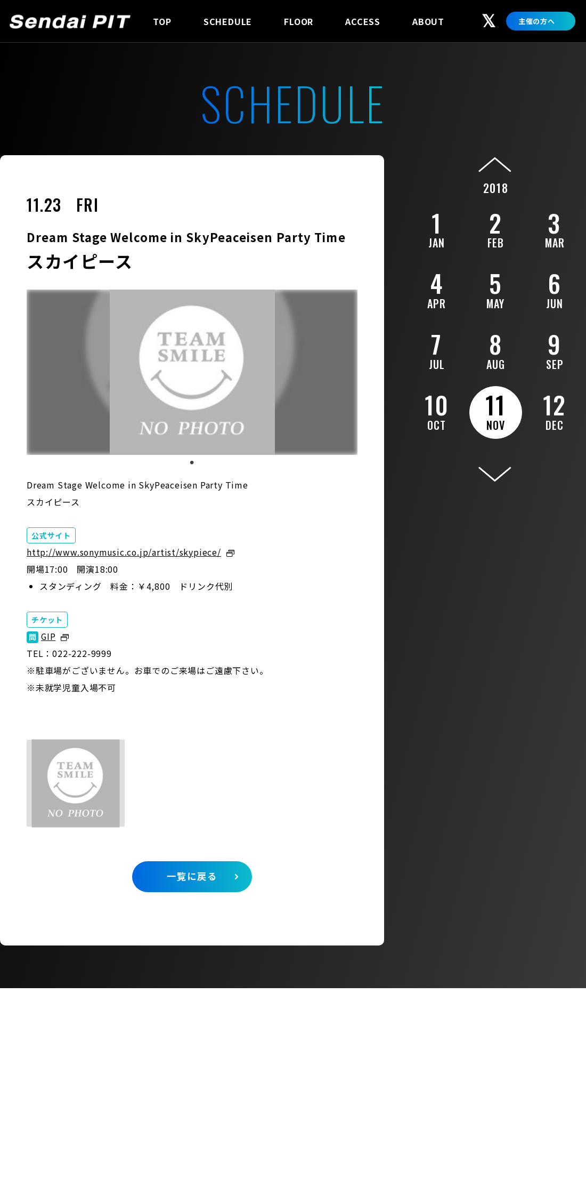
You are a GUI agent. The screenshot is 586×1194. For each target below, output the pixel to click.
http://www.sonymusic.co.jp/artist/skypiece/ (125, 552)
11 (496, 410)
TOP (162, 21)
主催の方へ (536, 21)
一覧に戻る (192, 878)
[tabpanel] (192, 372)
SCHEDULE (228, 21)
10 (437, 409)
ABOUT (428, 21)
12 (554, 409)
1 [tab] (191, 463)
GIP (48, 636)
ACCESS (362, 21)
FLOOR (298, 21)
